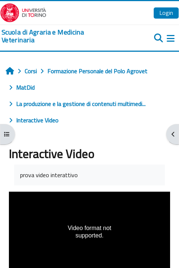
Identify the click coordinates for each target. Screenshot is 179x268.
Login (166, 12)
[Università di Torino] (23, 11)
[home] (59, 36)
